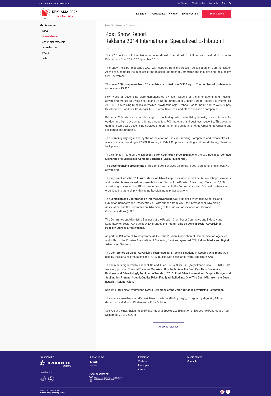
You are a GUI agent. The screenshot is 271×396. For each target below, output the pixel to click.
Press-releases (50, 36)
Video (45, 58)
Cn (230, 3)
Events (142, 369)
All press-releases (168, 326)
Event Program (190, 13)
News (45, 31)
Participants (158, 13)
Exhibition (141, 13)
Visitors (173, 13)
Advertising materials (53, 42)
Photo (45, 53)
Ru (223, 3)
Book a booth (217, 13)
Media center (48, 25)
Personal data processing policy (52, 393)
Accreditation (49, 47)
